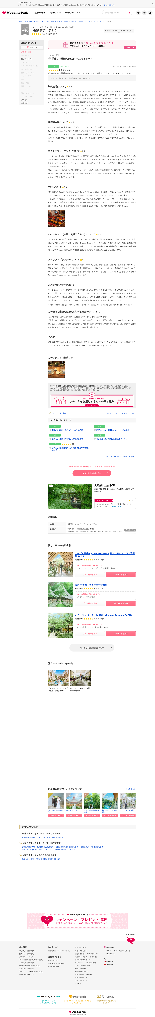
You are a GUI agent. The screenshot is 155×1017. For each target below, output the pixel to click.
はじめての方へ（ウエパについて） (87, 954)
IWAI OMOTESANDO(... (55, 811)
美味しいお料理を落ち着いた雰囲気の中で (67, 439)
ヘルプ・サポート (81, 980)
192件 (50, 34)
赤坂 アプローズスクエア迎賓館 (91, 585)
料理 (100, 73)
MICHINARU (110, 954)
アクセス (24, 100)
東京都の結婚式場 (28, 837)
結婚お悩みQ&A (53, 966)
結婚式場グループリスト (27, 974)
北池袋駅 (57, 859)
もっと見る (131, 789)
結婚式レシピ (55, 13)
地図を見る (130, 530)
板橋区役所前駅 (34, 859)
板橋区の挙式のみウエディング (67, 847)
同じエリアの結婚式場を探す (92, 648)
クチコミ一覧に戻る (58, 413)
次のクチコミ (127, 413)
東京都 (65, 27)
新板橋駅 (44, 859)
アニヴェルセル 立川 (127, 810)
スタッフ (126, 73)
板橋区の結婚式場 (28, 847)
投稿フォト (27, 59)
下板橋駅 (25, 859)
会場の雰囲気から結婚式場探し (29, 966)
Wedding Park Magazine (56, 963)
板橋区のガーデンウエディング (92, 847)
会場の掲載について (82, 972)
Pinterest (109, 961)
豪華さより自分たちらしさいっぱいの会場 (67, 430)
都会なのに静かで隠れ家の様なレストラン (111, 439)
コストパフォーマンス (84, 73)
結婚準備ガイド (53, 960)
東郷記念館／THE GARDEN (109, 811)
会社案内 (78, 983)
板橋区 (71, 27)
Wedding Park (77, 1011)
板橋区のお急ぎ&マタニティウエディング (37, 849)
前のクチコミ (113, 413)
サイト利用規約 (80, 969)
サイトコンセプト (81, 951)
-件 (56, 34)
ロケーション (112, 73)
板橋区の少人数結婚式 (45, 847)
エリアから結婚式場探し (27, 951)
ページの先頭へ (131, 939)
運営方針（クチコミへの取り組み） (87, 957)
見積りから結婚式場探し (27, 969)
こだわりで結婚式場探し (27, 963)
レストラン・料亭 (37, 27)
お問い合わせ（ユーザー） (84, 974)
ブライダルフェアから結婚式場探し (31, 972)
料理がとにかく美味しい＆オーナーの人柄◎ (112, 430)
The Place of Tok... (72, 810)
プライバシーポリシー (82, 966)
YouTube (109, 964)
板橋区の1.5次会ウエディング (65, 849)
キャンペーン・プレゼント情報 (85, 963)
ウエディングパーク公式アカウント (118, 951)
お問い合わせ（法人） (82, 977)
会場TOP (24, 103)
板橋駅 (50, 859)
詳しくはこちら (109, 5)
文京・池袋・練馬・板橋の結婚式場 (50, 837)
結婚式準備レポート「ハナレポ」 (59, 951)
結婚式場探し (40, 13)
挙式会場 (53, 73)
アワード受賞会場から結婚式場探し (31, 960)
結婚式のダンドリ (72, 13)
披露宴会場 (66, 73)
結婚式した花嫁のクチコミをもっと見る (120, 456)
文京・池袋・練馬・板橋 (53, 27)
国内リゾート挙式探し (26, 954)
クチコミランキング (26, 957)
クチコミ (26, 52)
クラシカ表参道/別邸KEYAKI (92, 811)
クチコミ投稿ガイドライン (84, 960)
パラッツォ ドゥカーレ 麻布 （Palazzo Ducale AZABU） (104, 615)
